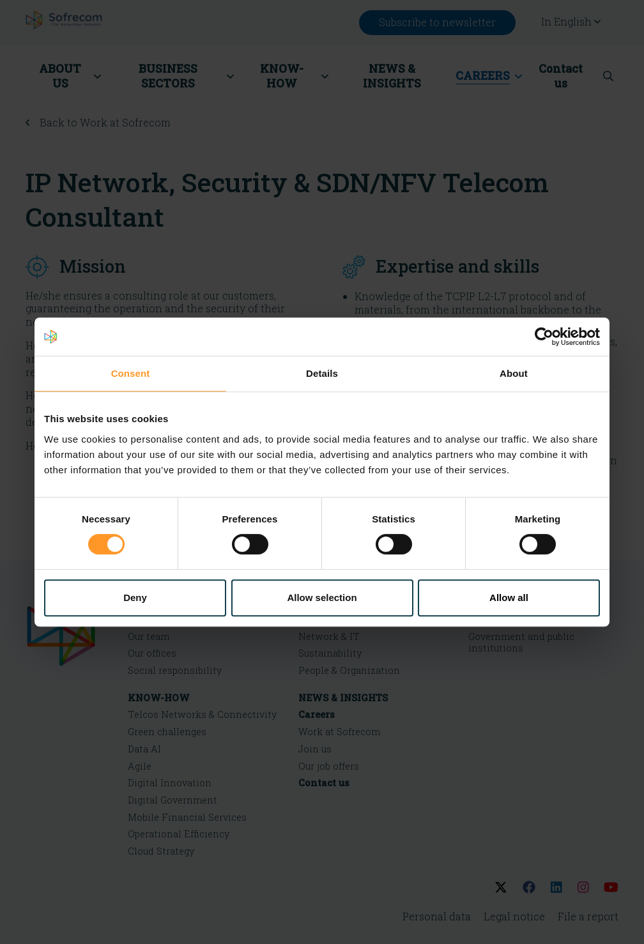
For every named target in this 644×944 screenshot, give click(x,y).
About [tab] (514, 373)
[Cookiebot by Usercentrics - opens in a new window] (544, 336)
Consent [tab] (130, 373)
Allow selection (321, 597)
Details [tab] (322, 373)
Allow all (508, 597)
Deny (135, 597)
